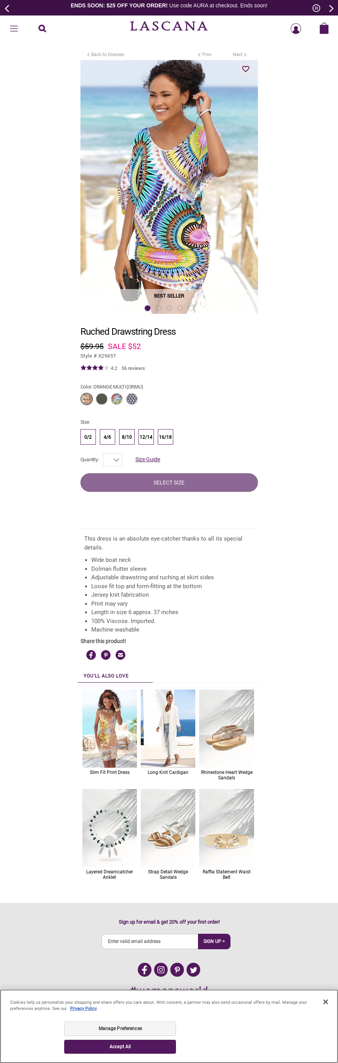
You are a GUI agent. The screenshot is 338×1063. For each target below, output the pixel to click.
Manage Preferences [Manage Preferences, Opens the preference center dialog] (120, 1028)
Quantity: (89, 459)
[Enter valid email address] (150, 941)
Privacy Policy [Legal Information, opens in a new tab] (83, 1008)
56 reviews (133, 368)
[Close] (325, 1001)
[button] (246, 68)
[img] (94, 368)
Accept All (120, 1046)
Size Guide (147, 459)
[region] (169, 1026)
